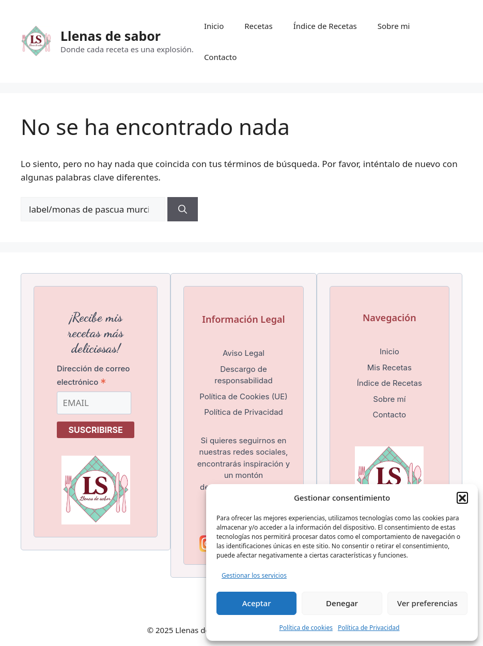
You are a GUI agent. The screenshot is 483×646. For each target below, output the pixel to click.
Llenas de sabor (110, 35)
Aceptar (256, 603)
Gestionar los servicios (254, 575)
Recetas (258, 26)
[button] (462, 497)
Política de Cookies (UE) (243, 396)
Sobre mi (394, 26)
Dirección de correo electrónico (93, 375)
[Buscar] (182, 209)
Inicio (214, 26)
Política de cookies (306, 627)
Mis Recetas (389, 367)
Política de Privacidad (369, 627)
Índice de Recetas (325, 26)
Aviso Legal (243, 353)
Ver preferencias (427, 603)
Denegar (342, 603)
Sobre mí (389, 399)
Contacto (220, 57)
